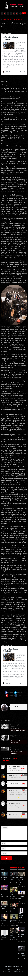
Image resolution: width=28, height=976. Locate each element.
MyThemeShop (17, 969)
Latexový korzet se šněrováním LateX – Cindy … (21, 881)
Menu (24, 13)
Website (4, 853)
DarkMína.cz (8, 966)
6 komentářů (13, 29)
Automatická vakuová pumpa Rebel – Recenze (21, 899)
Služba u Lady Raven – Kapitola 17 (16, 726)
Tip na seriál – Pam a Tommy (4, 908)
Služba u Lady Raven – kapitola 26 (14, 922)
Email (3, 848)
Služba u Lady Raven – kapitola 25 (14, 935)
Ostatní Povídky (19, 740)
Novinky (13, 740)
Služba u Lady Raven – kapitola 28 (14, 879)
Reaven (2, 29)
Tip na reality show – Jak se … (4, 893)
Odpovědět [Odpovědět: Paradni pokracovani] (23, 768)
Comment (4, 827)
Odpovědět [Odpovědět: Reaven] (23, 776)
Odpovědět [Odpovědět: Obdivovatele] (23, 805)
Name (3, 843)
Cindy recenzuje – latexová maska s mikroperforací (21, 936)
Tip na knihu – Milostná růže (4, 937)
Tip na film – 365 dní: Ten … (4, 922)
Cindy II (12, 748)
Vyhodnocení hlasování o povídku (17, 736)
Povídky (13, 730)
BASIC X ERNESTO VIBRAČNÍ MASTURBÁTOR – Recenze (21, 917)
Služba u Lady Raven (20, 730)
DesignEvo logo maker (19, 971)
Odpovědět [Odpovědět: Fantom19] (23, 783)
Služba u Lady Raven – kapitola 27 (14, 895)
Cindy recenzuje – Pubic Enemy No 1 (21, 954)
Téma (17, 742)
